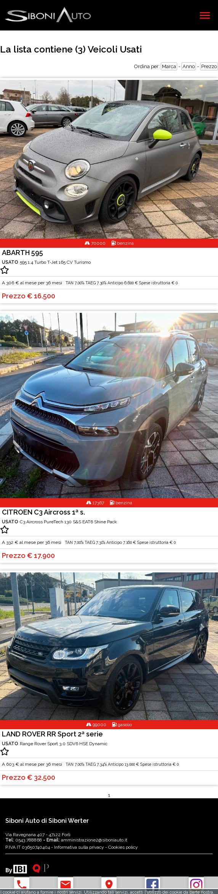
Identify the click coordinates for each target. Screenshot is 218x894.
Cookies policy (123, 847)
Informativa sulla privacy (79, 847)
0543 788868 (24, 840)
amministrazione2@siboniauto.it (85, 840)
